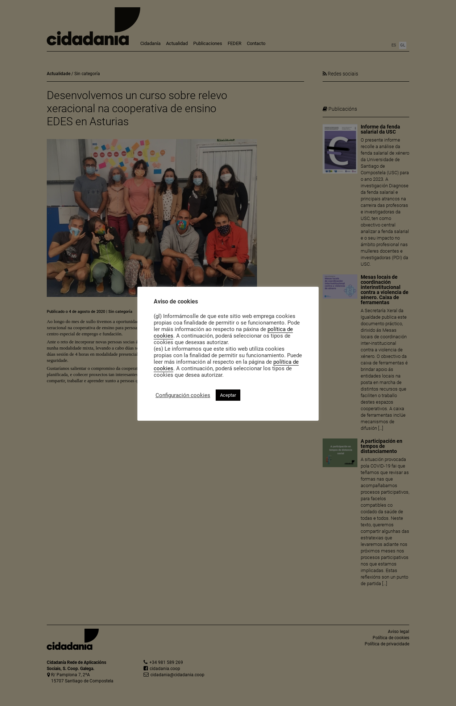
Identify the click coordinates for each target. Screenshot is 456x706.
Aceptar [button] (228, 395)
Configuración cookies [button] (183, 395)
